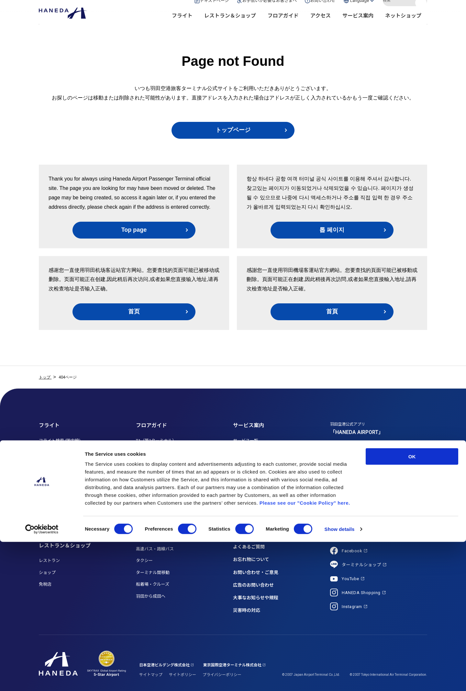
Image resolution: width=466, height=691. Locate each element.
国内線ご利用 (51, 476)
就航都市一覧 (51, 523)
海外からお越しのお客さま (258, 499)
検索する (422, 11)
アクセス (320, 26)
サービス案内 (357, 26)
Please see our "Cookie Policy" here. (305, 652)
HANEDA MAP (149, 476)
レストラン (49, 560)
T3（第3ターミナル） (156, 464)
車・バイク (146, 525)
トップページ (233, 130)
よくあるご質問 (249, 546)
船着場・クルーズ (152, 584)
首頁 (332, 311)
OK (412, 605)
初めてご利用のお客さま (256, 487)
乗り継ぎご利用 (53, 499)
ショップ (47, 572)
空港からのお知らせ (253, 521)
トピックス (244, 534)
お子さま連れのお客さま (256, 464)
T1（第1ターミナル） (156, 440)
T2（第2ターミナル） (156, 452)
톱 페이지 (331, 230)
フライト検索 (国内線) (60, 440)
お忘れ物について (251, 559)
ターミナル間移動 (153, 572)
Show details (340, 678)
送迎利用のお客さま (252, 476)
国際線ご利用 (51, 487)
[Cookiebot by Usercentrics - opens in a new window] (42, 678)
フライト (182, 26)
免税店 (45, 584)
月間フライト (51, 464)
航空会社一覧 (51, 511)
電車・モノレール (153, 513)
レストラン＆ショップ (230, 26)
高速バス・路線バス (155, 548)
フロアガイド (283, 26)
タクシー (144, 560)
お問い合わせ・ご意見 (255, 572)
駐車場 (142, 537)
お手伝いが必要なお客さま (258, 452)
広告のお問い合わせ (253, 585)
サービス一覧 (245, 440)
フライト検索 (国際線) (60, 452)
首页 (134, 311)
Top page (134, 230)
